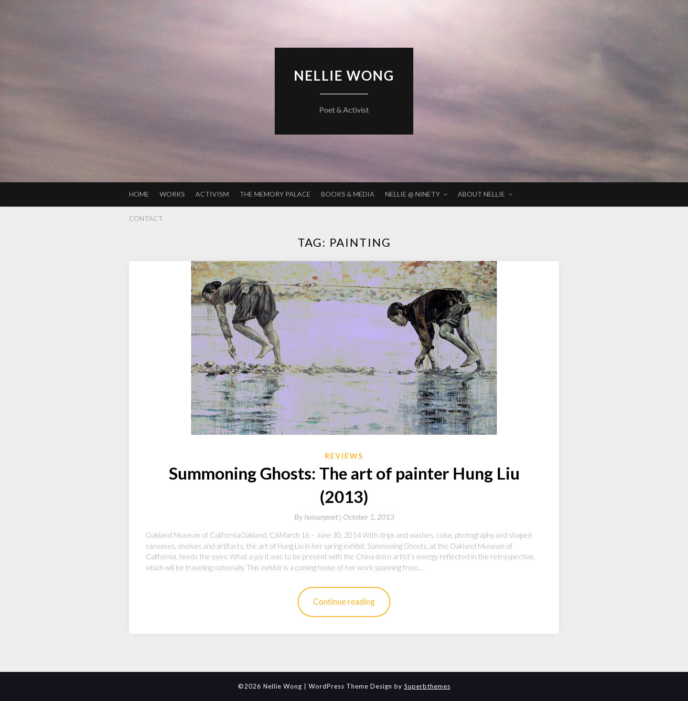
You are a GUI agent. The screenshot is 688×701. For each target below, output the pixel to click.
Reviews (344, 455)
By (318, 516)
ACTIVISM (212, 194)
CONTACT (146, 218)
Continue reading (344, 601)
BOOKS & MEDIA (348, 194)
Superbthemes (427, 686)
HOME (139, 194)
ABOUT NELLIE (481, 194)
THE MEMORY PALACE (275, 194)
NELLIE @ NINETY (412, 194)
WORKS (172, 194)
